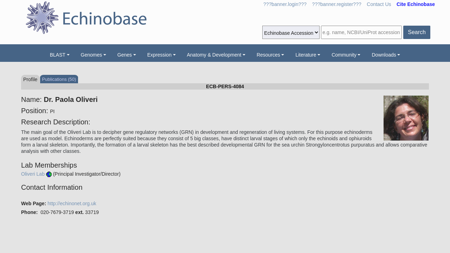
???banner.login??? (285, 4)
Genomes (91, 55)
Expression (159, 55)
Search (417, 32)
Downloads (384, 55)
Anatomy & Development (214, 55)
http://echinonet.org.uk (71, 203)
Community (344, 55)
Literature (305, 55)
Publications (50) (59, 79)
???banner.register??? (336, 4)
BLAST (57, 55)
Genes (124, 55)
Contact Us (379, 4)
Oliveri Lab (33, 174)
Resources (268, 55)
